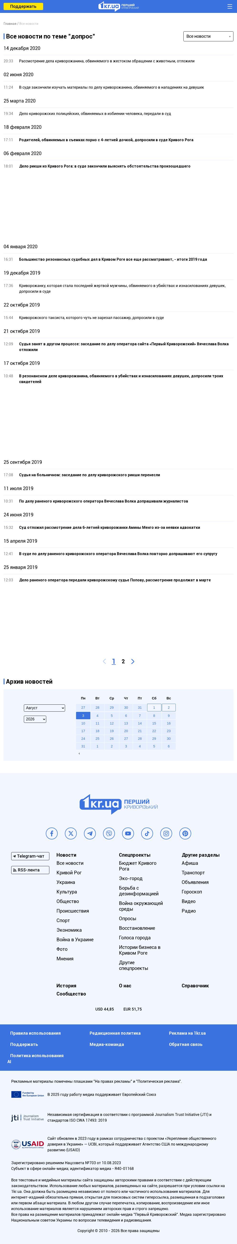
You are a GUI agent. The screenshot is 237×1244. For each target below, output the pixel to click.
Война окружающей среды (141, 906)
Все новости (70, 863)
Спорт (63, 920)
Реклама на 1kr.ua (187, 1033)
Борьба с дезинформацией (139, 891)
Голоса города (135, 938)
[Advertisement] (118, 206)
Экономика (69, 930)
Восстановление (137, 928)
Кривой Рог (69, 873)
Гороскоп (192, 892)
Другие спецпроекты (134, 965)
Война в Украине (75, 939)
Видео (189, 901)
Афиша (190, 863)
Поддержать (23, 6)
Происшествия (73, 911)
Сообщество (71, 994)
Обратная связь (185, 1044)
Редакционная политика (115, 1033)
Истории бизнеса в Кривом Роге (140, 950)
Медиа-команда (107, 1044)
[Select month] (44, 708)
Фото (62, 949)
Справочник (195, 986)
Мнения (65, 959)
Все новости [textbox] (198, 36)
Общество (68, 901)
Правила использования (35, 1033)
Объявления (195, 882)
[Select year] (35, 719)
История (66, 986)
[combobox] (208, 36)
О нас (125, 986)
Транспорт (193, 873)
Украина (66, 882)
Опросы (128, 918)
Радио (189, 911)
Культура (67, 892)
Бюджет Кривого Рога (138, 866)
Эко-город (131, 878)
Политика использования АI (35, 1058)
